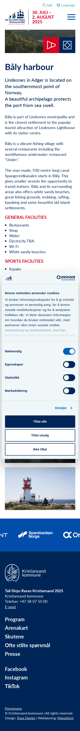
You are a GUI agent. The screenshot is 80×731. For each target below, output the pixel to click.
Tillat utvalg (40, 435)
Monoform (65, 718)
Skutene (14, 636)
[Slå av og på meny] (71, 17)
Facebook (16, 668)
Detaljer (61, 408)
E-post (10, 606)
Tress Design (26, 718)
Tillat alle (40, 421)
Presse (12, 653)
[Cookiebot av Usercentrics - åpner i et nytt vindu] (57, 278)
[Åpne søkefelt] (47, 5)
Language (66, 5)
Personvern (13, 708)
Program (15, 619)
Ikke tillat (40, 449)
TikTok (12, 686)
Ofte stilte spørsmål (27, 645)
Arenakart (16, 627)
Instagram (16, 677)
